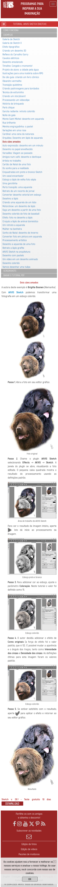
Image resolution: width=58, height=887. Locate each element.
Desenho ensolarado (12, 62)
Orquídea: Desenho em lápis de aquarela (22, 137)
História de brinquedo (13, 103)
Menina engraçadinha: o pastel (17, 126)
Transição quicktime (12, 84)
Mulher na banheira (12, 229)
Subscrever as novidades (29, 834)
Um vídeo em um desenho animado (20, 259)
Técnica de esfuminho (13, 92)
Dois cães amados (11, 141)
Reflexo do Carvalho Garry (15, 54)
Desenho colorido (11, 263)
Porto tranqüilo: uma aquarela (17, 187)
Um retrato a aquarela (13, 225)
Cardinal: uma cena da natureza (18, 134)
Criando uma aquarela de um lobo (19, 202)
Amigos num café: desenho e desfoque (21, 156)
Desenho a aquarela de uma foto (18, 244)
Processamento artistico (14, 240)
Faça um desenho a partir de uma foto (21, 210)
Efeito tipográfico (10, 46)
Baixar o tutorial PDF (14, 275)
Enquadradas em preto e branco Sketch (22, 172)
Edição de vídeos (29, 849)
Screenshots (9, 270)
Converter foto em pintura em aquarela (22, 236)
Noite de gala (8, 115)
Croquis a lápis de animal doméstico (20, 221)
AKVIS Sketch (15, 292)
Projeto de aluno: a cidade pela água (20, 69)
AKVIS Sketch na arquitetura (16, 251)
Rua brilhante (9, 122)
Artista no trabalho (11, 160)
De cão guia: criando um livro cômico (20, 77)
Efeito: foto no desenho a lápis (17, 217)
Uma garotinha (9, 183)
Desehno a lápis (10, 198)
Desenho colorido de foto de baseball (20, 213)
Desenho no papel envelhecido (17, 149)
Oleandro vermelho (11, 81)
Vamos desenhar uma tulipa (16, 267)
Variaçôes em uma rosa (14, 130)
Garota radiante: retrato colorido (18, 111)
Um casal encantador (13, 175)
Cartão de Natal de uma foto (16, 164)
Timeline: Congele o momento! (17, 65)
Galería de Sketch (11, 39)
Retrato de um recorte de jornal (18, 191)
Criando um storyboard (14, 96)
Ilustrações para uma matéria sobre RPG (22, 73)
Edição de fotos (29, 844)
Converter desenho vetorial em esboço (21, 194)
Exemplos (8, 34)
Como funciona (10, 30)
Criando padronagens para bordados (20, 88)
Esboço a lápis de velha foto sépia (19, 179)
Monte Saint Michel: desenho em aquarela (23, 118)
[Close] (54, 861)
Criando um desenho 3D (14, 50)
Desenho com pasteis (13, 255)
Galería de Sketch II (12, 43)
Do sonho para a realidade (15, 168)
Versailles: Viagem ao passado (17, 153)
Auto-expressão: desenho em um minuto (22, 145)
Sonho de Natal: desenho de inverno (20, 232)
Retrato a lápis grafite (13, 248)
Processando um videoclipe (16, 100)
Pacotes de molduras (29, 854)
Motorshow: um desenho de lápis (18, 206)
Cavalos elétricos (10, 58)
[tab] (29, 30)
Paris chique (8, 107)
